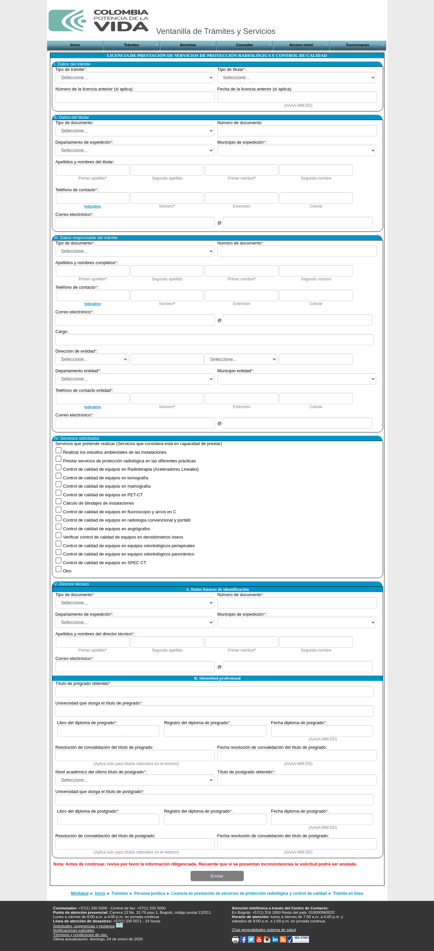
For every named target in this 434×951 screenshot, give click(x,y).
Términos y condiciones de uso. (80, 934)
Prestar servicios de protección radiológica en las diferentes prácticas (129, 460)
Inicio (100, 893)
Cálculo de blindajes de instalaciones (98, 503)
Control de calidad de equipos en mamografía (106, 486)
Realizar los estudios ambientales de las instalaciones (114, 452)
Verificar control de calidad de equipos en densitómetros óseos (122, 537)
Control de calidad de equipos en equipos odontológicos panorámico (128, 554)
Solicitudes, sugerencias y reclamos (84, 926)
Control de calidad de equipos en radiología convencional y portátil (126, 520)
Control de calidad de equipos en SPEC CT (104, 562)
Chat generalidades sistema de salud (264, 929)
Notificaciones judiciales (73, 930)
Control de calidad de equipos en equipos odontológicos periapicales (128, 545)
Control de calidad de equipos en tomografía (105, 477)
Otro (67, 570)
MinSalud (79, 893)
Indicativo (92, 206)
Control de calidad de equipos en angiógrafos (106, 528)
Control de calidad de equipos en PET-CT (102, 494)
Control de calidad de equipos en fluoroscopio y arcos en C (119, 511)
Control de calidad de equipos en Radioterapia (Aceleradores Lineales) (130, 469)
